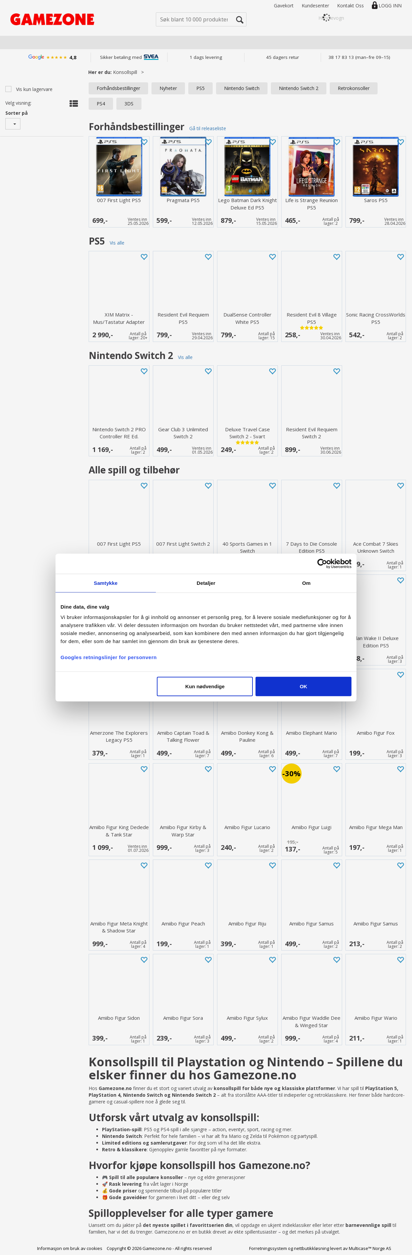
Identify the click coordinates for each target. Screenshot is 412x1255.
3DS (128, 103)
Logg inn (390, 5)
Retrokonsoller (354, 88)
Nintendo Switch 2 (298, 88)
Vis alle (117, 243)
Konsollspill (125, 72)
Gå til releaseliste (207, 128)
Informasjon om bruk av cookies (69, 1248)
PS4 (101, 103)
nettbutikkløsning (311, 1248)
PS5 (200, 88)
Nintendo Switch (242, 88)
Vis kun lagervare (34, 89)
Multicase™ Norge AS (370, 1248)
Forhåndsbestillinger (118, 88)
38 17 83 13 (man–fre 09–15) (359, 57)
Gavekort (284, 5)
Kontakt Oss (350, 5)
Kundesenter (315, 5)
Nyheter (168, 88)
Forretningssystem (268, 1248)
